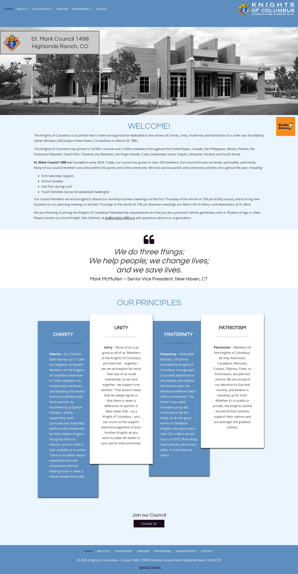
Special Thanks (150, 567)
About (22, 8)
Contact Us (149, 524)
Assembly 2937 (186, 551)
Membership (82, 8)
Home (9, 8)
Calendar (62, 8)
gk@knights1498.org (120, 218)
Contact (101, 8)
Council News (42, 8)
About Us (103, 551)
